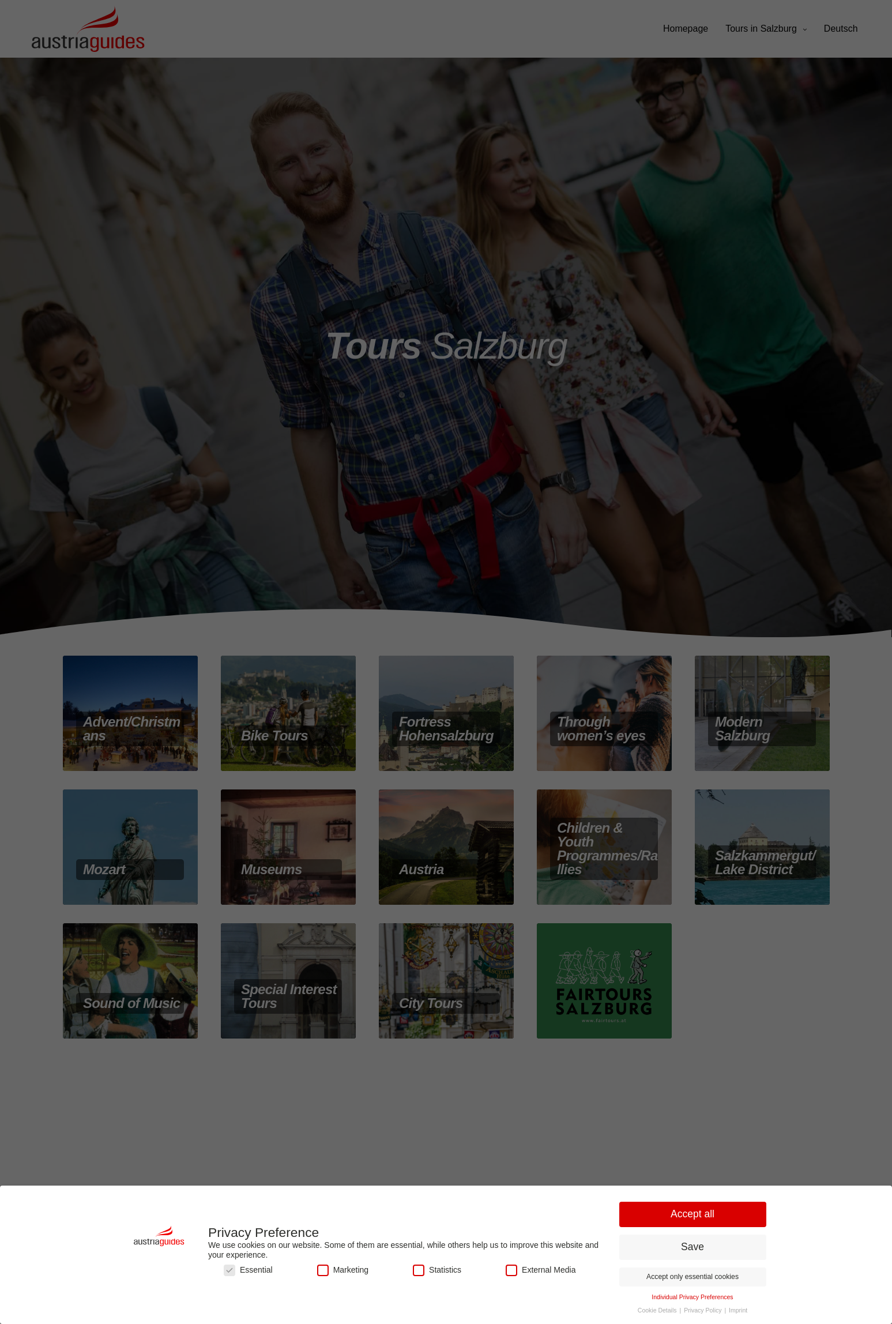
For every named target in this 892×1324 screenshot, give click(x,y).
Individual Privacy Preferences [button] (692, 1296)
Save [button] (692, 1246)
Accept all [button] (692, 1214)
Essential (248, 1270)
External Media (540, 1270)
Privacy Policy (703, 1310)
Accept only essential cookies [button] (692, 1277)
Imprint (738, 1310)
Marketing (342, 1270)
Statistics (437, 1270)
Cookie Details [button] (658, 1310)
